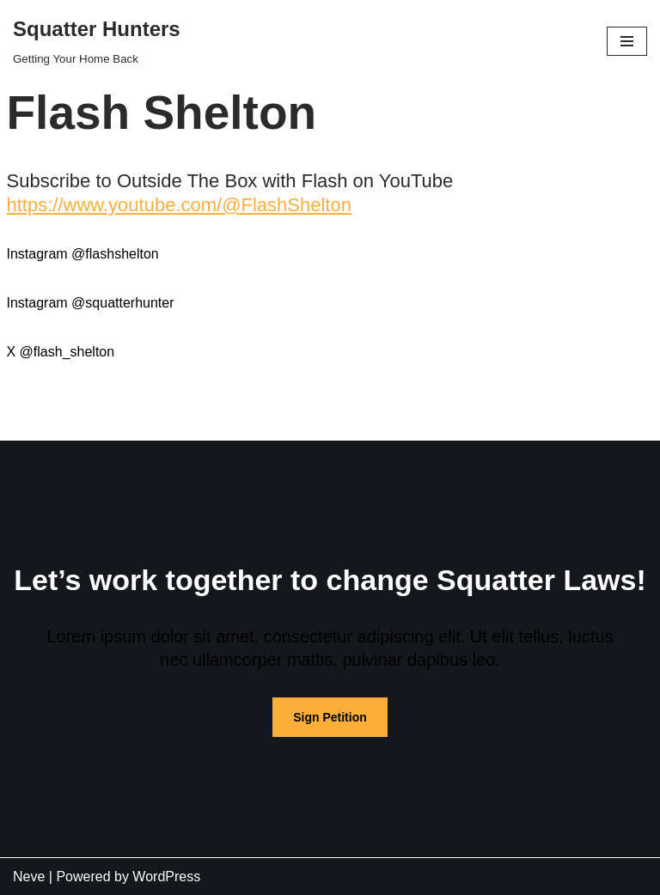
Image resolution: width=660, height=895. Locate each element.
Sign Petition (330, 717)
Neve (29, 876)
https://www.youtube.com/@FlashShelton (179, 205)
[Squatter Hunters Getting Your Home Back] (96, 41)
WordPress (166, 876)
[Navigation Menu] (627, 41)
